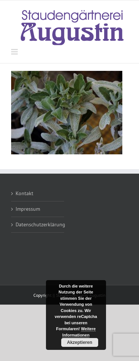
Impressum (28, 209)
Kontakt (24, 193)
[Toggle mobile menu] (15, 52)
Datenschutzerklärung (38, 224)
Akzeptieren (79, 342)
